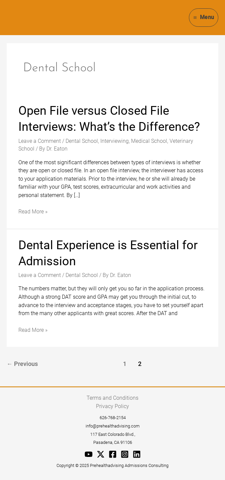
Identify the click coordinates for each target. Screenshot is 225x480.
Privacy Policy (112, 406)
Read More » (32, 211)
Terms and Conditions (112, 398)
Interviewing (114, 141)
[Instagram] (125, 454)
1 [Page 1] (124, 364)
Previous (22, 364)
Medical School (149, 141)
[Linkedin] (137, 454)
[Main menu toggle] (203, 17)
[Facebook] (113, 454)
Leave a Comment (39, 141)
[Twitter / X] (101, 454)
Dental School (82, 141)
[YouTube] (89, 454)
